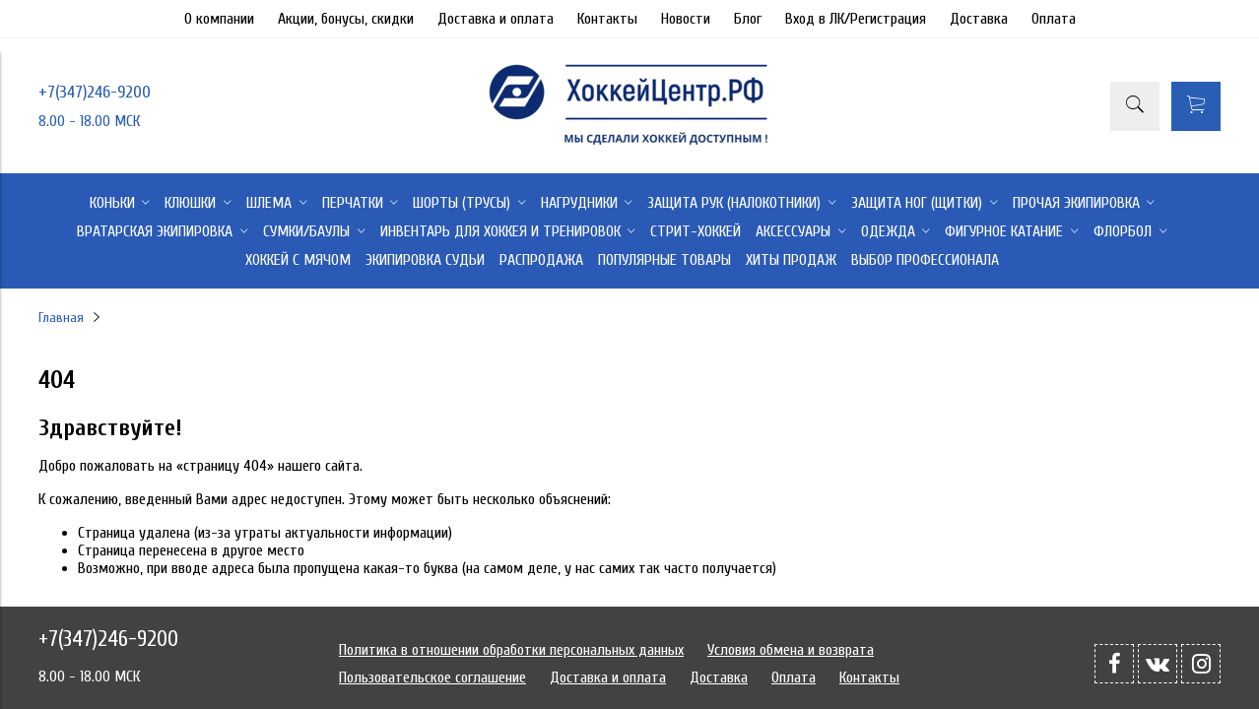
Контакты (607, 19)
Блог (748, 19)
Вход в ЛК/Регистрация (855, 19)
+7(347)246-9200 (94, 92)
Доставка (979, 19)
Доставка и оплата (495, 19)
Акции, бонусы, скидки (346, 19)
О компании (219, 19)
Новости (685, 19)
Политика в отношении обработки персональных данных (511, 650)
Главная (61, 317)
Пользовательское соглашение (432, 677)
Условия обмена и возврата (790, 650)
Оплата (1053, 19)
